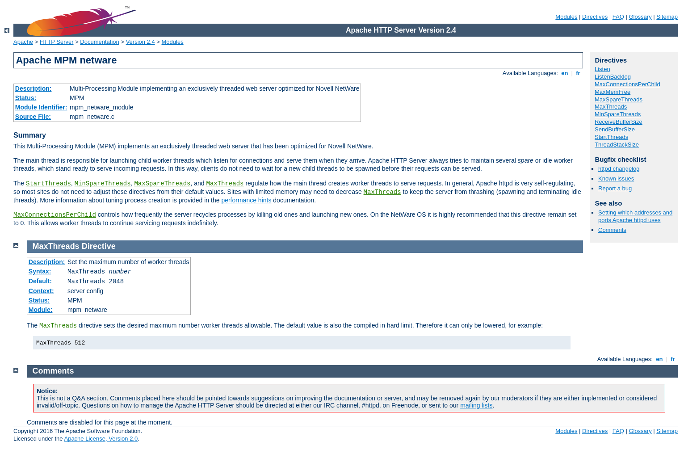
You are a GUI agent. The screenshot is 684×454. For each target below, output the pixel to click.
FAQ (618, 16)
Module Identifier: (41, 107)
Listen (602, 69)
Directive (99, 246)
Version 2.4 (140, 41)
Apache (23, 41)
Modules (566, 16)
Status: (25, 97)
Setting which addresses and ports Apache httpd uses (635, 216)
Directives (595, 16)
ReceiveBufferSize (618, 121)
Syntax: (40, 271)
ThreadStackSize (617, 144)
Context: (41, 290)
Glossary (640, 16)
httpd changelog (619, 168)
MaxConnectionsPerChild (54, 215)
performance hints (246, 200)
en (565, 73)
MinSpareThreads (103, 183)
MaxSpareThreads (162, 183)
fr (578, 73)
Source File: (33, 116)
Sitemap (667, 16)
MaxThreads (225, 183)
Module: (41, 309)
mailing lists (476, 405)
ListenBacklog (613, 76)
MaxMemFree (612, 91)
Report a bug (615, 188)
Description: (33, 88)
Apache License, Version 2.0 (101, 438)
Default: (40, 281)
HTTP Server (57, 41)
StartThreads (48, 183)
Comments (612, 230)
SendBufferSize (615, 129)
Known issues (616, 178)
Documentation (99, 41)
